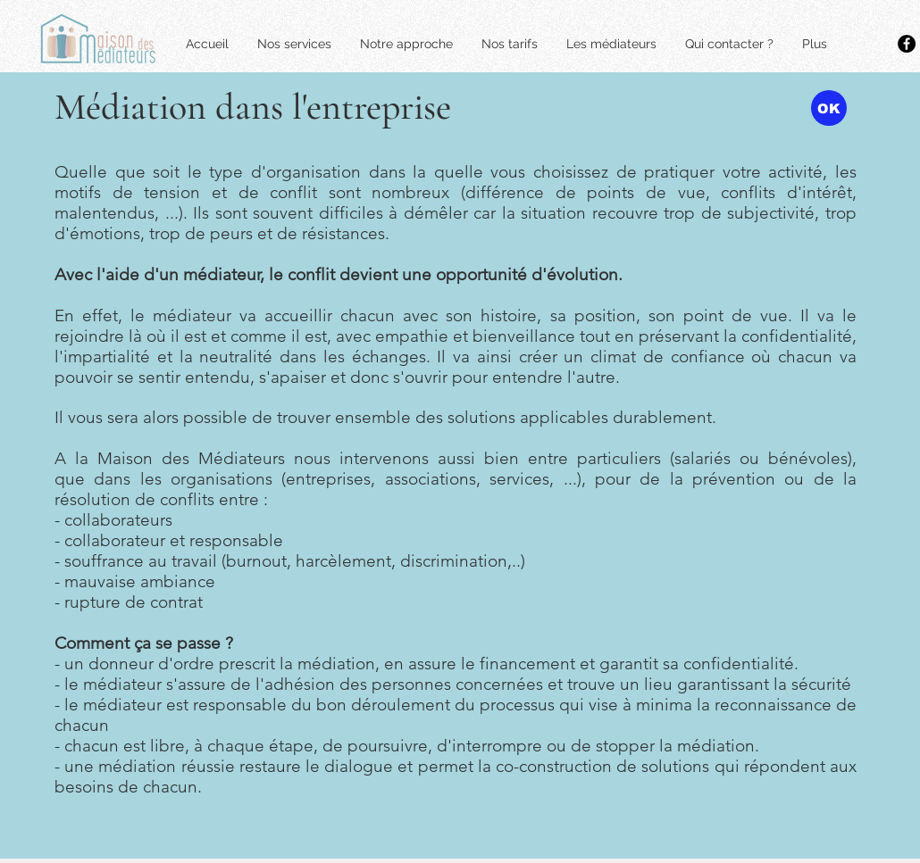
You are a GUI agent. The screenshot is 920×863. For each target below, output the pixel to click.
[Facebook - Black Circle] (907, 44)
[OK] (829, 108)
